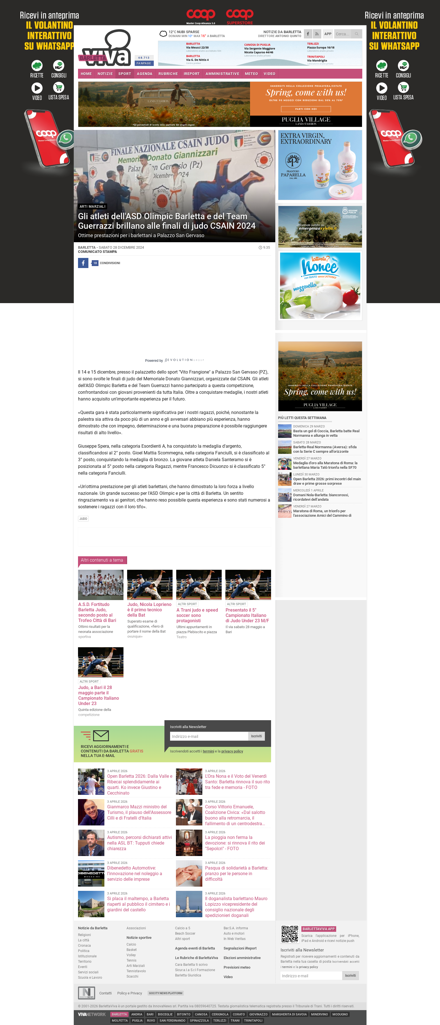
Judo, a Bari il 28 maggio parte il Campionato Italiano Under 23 (98, 695)
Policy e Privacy (129, 993)
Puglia (137, 1020)
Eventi (82, 967)
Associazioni (136, 928)
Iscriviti (256, 736)
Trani (235, 1020)
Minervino (319, 1014)
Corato (239, 1014)
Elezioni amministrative (242, 958)
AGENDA (145, 74)
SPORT (124, 74)
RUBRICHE (168, 74)
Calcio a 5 (182, 928)
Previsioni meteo (237, 967)
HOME (86, 74)
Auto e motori (234, 933)
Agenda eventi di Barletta (195, 948)
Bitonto (184, 1014)
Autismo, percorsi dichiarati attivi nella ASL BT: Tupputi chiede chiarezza (139, 843)
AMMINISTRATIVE (222, 74)
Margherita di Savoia (289, 1014)
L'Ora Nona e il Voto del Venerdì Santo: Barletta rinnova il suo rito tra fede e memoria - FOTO (237, 782)
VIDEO (269, 74)
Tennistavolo (136, 971)
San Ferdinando (172, 1020)
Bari (150, 1014)
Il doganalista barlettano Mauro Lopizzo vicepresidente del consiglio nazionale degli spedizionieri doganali (236, 907)
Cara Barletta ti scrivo (191, 964)
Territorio (84, 961)
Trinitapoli (253, 1020)
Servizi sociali (88, 972)
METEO (251, 74)
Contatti (105, 993)
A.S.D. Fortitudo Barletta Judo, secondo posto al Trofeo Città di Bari (97, 612)
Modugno (340, 1014)
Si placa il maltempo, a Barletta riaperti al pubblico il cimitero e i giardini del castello (138, 904)
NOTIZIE (105, 74)
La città (83, 940)
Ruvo (151, 1020)
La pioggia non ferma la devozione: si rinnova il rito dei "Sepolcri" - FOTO (235, 843)
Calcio (131, 944)
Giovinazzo (258, 1014)
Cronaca (84, 945)
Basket (132, 950)
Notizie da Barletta (92, 928)
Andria (136, 1014)
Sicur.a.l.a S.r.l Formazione (195, 970)
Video (228, 977)
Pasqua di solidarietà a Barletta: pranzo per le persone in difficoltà (236, 873)
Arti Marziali (136, 966)
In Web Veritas (235, 939)
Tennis (131, 960)
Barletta (119, 1014)
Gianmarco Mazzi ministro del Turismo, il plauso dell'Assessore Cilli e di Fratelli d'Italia (139, 812)
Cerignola (220, 1014)
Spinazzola (199, 1020)
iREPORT (192, 74)
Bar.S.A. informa (236, 928)
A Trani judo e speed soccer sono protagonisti (197, 615)
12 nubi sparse (193, 34)
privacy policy (232, 751)
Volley (131, 955)
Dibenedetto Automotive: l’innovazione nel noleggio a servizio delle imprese (134, 873)
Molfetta (120, 1020)
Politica (84, 951)
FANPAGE (144, 63)
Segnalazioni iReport (240, 948)
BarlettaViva (105, 45)
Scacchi (132, 976)
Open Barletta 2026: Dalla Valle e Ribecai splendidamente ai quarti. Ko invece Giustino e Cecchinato (139, 785)
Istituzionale (87, 956)
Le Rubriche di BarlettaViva (196, 958)
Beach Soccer (185, 933)
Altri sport (182, 939)
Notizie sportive (139, 937)
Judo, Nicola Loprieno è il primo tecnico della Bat (149, 610)
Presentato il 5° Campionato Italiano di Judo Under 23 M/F (247, 615)
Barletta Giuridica (188, 975)
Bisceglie (165, 1014)
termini (208, 751)
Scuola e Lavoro (90, 977)
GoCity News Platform (165, 993)
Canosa (201, 1014)
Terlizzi (219, 1020)
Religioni (84, 935)
